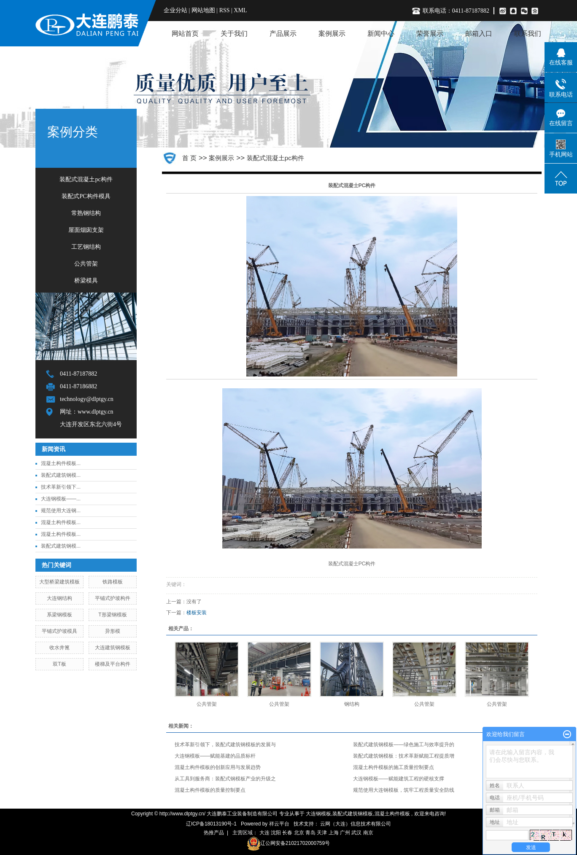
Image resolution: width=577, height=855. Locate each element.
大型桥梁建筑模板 (59, 582)
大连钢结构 (59, 598)
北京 (299, 833)
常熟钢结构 (86, 213)
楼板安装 (196, 613)
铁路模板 (112, 582)
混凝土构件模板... (61, 463)
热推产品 (214, 833)
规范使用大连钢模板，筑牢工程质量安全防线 (403, 790)
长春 (287, 833)
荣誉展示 (429, 33)
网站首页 (185, 33)
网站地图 (204, 10)
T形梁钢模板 (112, 615)
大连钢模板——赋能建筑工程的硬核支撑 (398, 779)
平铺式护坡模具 (59, 631)
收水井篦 (59, 648)
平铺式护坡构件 (112, 598)
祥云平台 (279, 824)
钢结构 (351, 704)
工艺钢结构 (86, 247)
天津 (322, 833)
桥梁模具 (86, 280)
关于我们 (234, 33)
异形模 (112, 631)
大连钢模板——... (61, 499)
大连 (264, 833)
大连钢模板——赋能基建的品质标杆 (215, 756)
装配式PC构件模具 (86, 196)
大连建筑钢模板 (112, 648)
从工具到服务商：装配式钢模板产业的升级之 (225, 779)
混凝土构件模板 (392, 814)
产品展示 (283, 33)
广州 (345, 833)
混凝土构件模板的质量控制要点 (210, 790)
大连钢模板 (318, 814)
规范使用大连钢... (61, 511)
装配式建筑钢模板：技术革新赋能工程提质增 (403, 756)
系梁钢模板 (59, 615)
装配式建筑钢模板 (352, 814)
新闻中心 (380, 33)
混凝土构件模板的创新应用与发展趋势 (218, 767)
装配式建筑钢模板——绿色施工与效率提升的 (403, 744)
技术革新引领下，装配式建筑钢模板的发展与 (225, 744)
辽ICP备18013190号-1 (211, 824)
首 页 (189, 157)
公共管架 (86, 264)
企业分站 (175, 10)
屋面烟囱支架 (86, 230)
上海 (334, 833)
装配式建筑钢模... (61, 475)
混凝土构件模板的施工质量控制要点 (393, 767)
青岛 (310, 833)
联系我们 (527, 33)
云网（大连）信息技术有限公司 (355, 824)
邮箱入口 (478, 33)
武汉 (356, 833)
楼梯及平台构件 (112, 664)
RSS (224, 10)
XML (240, 10)
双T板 (59, 664)
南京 (368, 833)
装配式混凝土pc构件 (85, 179)
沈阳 (276, 833)
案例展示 (331, 33)
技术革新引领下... (61, 487)
